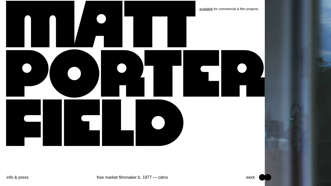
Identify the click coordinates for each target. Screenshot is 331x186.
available (206, 9)
